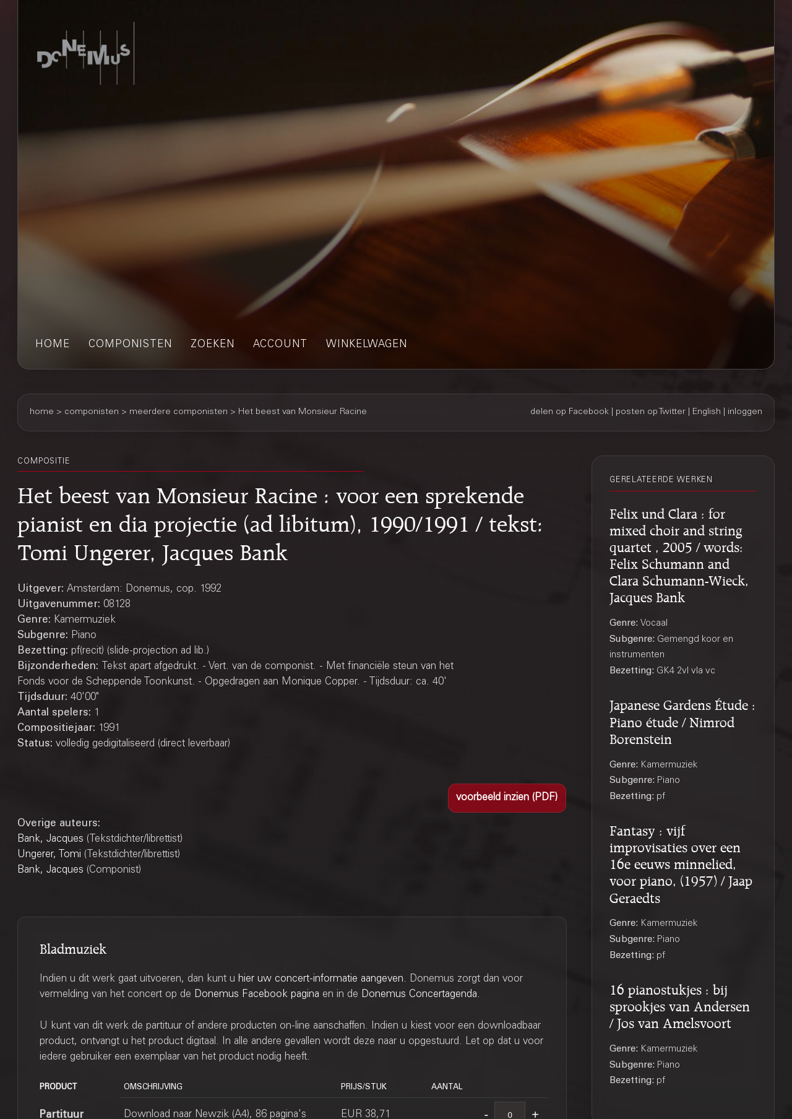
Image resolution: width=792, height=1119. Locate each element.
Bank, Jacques (50, 839)
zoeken (213, 345)
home (52, 345)
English (706, 412)
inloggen (745, 412)
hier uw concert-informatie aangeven (320, 979)
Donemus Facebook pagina (256, 995)
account (280, 345)
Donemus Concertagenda (419, 995)
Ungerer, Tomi (49, 855)
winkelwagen (366, 345)
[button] (507, 798)
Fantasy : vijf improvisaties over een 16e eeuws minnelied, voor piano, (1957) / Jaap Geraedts (680, 862)
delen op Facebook (569, 412)
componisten (130, 345)
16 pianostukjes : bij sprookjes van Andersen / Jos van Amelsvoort (679, 1004)
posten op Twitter (651, 412)
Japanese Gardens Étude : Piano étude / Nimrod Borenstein (682, 719)
